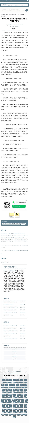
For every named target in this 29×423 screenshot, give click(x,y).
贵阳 (17, 384)
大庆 (6, 402)
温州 (23, 402)
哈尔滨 (21, 384)
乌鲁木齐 (14, 399)
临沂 (22, 404)
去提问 (17, 216)
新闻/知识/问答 (23, 14)
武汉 (3, 384)
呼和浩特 (10, 394)
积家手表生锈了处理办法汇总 (21, 235)
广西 (11, 392)
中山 (18, 392)
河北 (11, 389)
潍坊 (3, 404)
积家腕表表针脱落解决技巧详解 (22, 239)
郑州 (7, 382)
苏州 (3, 389)
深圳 (14, 380)
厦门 (22, 382)
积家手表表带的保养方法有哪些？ (11, 338)
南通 (18, 404)
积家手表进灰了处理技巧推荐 (7, 233)
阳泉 (2, 402)
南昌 (10, 387)
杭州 (14, 382)
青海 (25, 397)
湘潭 (22, 409)
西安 (7, 384)
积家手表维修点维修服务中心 (12, 14)
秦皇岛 (10, 402)
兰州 (6, 399)
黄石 (11, 409)
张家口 (18, 402)
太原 (14, 389)
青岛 (17, 387)
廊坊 (3, 392)
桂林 (3, 414)
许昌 (11, 412)
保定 (18, 389)
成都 (22, 380)
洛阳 (25, 407)
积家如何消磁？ (7, 336)
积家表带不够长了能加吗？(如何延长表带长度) (11, 325)
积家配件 (15, 356)
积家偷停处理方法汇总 (20, 233)
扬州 (18, 407)
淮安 (25, 404)
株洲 (18, 409)
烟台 (3, 407)
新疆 (2, 399)
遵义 (18, 414)
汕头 (3, 397)
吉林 (15, 394)
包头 (26, 399)
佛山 (14, 392)
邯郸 (25, 389)
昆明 (7, 387)
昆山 (7, 392)
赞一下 (11, 216)
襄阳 (14, 409)
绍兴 (7, 407)
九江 (7, 404)
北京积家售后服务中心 (14, 189)
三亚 (7, 397)
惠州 (7, 414)
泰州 (14, 417)
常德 (18, 412)
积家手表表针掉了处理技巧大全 (22, 241)
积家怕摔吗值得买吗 (19, 237)
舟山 (14, 407)
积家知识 (3, 16)
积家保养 (15, 351)
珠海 (25, 394)
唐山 (22, 389)
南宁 (14, 387)
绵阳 (25, 392)
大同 (19, 399)
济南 (3, 387)
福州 (14, 384)
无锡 (18, 394)
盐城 (26, 414)
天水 (22, 414)
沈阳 (21, 387)
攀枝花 (14, 414)
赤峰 (23, 399)
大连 (10, 384)
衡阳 (7, 409)
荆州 (3, 412)
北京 (3, 380)
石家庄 (25, 387)
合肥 (26, 384)
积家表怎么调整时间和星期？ (10, 328)
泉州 (22, 412)
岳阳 (3, 409)
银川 (10, 399)
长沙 (11, 382)
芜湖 (22, 394)
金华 (22, 407)
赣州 (14, 397)
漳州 (18, 397)
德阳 (22, 392)
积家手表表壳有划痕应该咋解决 (8, 235)
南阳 (14, 412)
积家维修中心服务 (5, 262)
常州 (11, 404)
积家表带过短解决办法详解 (7, 239)
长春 (7, 389)
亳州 (11, 407)
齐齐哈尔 (4, 394)
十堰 (25, 409)
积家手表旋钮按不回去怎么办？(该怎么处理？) (11, 333)
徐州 (26, 402)
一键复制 (23, 223)
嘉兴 (14, 404)
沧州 (14, 402)
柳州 (25, 412)
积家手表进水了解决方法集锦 (7, 237)
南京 (3, 382)
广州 (11, 380)
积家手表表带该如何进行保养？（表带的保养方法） (11, 330)
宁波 (18, 382)
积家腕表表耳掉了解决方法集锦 (8, 241)
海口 (11, 397)
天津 (18, 380)
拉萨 (22, 397)
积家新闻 (15, 354)
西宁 (10, 414)
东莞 (25, 382)
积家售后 (7, 32)
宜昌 (7, 412)
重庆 (25, 380)
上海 (7, 380)
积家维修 (15, 349)
